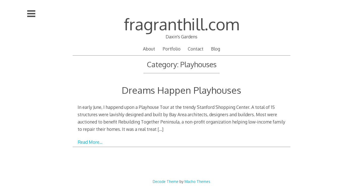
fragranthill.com (181, 24)
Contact (195, 49)
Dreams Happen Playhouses (181, 90)
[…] (160, 129)
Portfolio (171, 49)
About (149, 49)
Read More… (90, 142)
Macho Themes (197, 181)
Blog (215, 49)
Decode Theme (165, 181)
